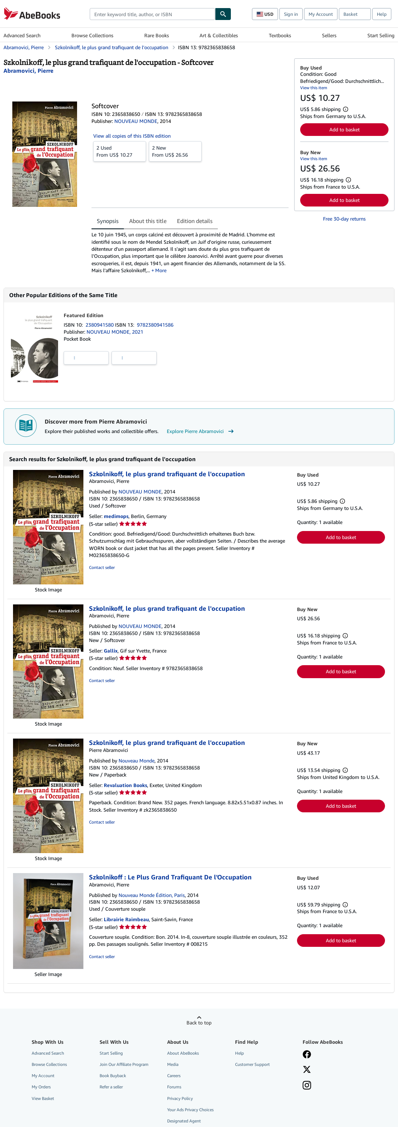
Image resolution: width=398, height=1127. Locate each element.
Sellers (329, 35)
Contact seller (102, 567)
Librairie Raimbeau (126, 919)
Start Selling (380, 35)
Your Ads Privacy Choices (190, 1109)
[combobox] (152, 14)
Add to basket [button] (344, 129)
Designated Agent (184, 1120)
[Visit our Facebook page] (307, 1055)
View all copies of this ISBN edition (132, 136)
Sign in (291, 14)
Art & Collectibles (219, 35)
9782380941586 (155, 325)
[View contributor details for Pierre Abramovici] (28, 70)
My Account (321, 14)
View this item (313, 87)
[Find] (223, 14)
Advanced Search (22, 35)
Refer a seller (111, 1086)
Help (382, 14)
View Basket (43, 1098)
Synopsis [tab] (108, 220)
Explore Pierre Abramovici (201, 431)
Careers (174, 1075)
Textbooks (280, 35)
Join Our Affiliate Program (124, 1064)
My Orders (41, 1086)
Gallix (111, 651)
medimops (116, 516)
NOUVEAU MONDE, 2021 (115, 332)
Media (172, 1064)
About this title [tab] (147, 220)
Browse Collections (92, 35)
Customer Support (252, 1064)
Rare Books (156, 35)
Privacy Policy (180, 1098)
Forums (174, 1086)
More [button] (160, 270)
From (119, 151)
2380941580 (100, 325)
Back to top (199, 1023)
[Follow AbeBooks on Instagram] (307, 1086)
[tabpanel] (190, 252)
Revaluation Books (125, 785)
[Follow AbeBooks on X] (307, 1070)
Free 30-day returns (344, 219)
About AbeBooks (183, 1053)
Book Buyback (113, 1075)
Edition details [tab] (195, 220)
